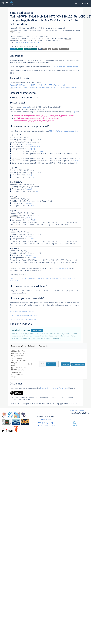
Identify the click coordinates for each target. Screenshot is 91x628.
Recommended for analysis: (24, 107)
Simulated (19, 49)
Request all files (37, 330)
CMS (40, 49)
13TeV (44, 49)
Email (53, 426)
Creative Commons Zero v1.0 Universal (54, 388)
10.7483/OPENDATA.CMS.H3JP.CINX (26, 42)
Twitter (46, 426)
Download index (77, 364)
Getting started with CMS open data (23, 319)
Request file (51, 364)
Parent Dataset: (64, 49)
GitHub (39, 426)
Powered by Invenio (78, 411)
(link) (38, 146)
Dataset (13, 49)
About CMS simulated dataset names (64, 67)
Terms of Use (45, 419)
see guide (74, 112)
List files (66, 364)
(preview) (28, 144)
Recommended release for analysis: (23, 109)
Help (51, 423)
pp (49, 49)
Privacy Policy (43, 423)
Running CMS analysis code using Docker (25, 311)
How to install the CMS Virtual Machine (24, 315)
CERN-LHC (55, 49)
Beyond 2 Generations (30, 49)
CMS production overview (63, 131)
